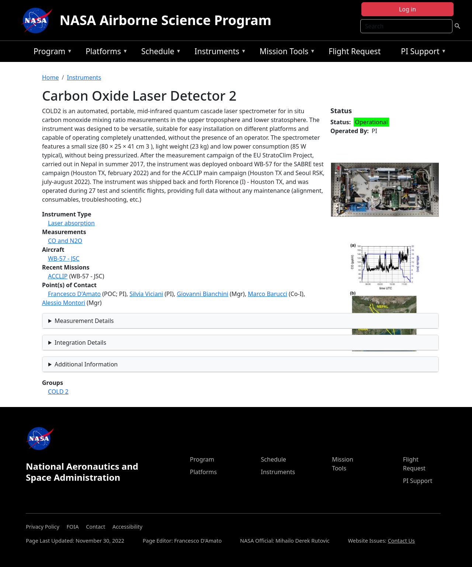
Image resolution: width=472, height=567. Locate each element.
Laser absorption (71, 223)
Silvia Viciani (146, 294)
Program (51, 52)
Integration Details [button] (80, 342)
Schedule (159, 52)
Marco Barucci (267, 294)
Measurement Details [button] (84, 321)
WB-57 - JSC (63, 258)
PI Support (421, 52)
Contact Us (401, 540)
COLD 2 (58, 391)
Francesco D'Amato (74, 294)
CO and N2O (65, 241)
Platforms (105, 52)
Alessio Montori (63, 303)
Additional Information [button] (86, 364)
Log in (407, 9)
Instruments (218, 52)
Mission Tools (285, 52)
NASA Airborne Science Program (165, 20)
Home (50, 77)
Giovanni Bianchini (202, 294)
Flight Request (355, 51)
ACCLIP (57, 276)
